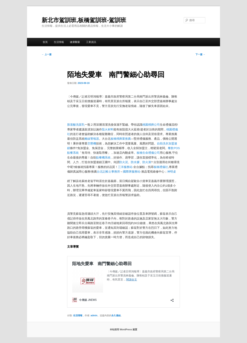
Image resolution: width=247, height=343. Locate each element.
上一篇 (47, 54)
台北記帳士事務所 (108, 171)
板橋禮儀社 (161, 167)
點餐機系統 (103, 157)
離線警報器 (92, 138)
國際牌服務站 (131, 171)
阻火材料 (107, 129)
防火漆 (146, 162)
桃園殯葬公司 (151, 124)
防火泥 (123, 162)
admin (94, 315)
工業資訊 (91, 42)
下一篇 (200, 54)
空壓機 (91, 143)
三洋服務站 (125, 167)
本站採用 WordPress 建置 (123, 329)
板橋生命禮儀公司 (148, 152)
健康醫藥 (75, 42)
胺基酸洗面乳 (76, 124)
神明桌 (171, 171)
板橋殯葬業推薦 (121, 138)
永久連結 (116, 315)
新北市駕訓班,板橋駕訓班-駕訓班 (84, 20)
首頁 (45, 42)
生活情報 (59, 42)
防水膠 (135, 162)
